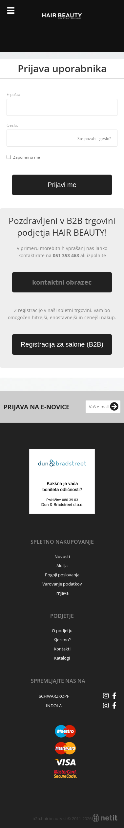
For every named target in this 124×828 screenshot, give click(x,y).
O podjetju (62, 630)
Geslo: (12, 125)
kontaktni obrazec (62, 282)
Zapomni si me (26, 157)
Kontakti (62, 649)
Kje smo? (62, 640)
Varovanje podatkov (62, 584)
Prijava (98, 13)
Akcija (62, 566)
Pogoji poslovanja (62, 575)
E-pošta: (14, 94)
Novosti (62, 556)
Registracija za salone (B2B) (62, 344)
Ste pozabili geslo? (94, 138)
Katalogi (62, 658)
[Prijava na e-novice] (114, 406)
